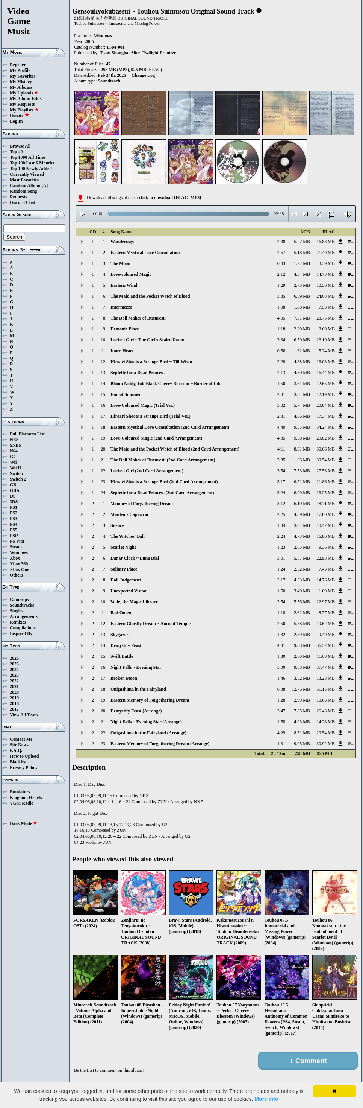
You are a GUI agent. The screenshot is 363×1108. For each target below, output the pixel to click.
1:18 (281, 329)
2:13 (281, 372)
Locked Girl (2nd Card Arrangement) (146, 470)
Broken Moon (123, 678)
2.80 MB (302, 656)
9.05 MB (302, 743)
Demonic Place (124, 329)
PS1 (13, 507)
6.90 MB (302, 492)
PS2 (13, 513)
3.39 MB (327, 263)
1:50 (281, 383)
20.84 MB (325, 405)
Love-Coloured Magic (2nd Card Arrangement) (156, 438)
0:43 (281, 263)
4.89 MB (302, 514)
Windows (19, 552)
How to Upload (24, 756)
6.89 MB (302, 296)
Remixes (18, 622)
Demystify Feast (125, 645)
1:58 (281, 721)
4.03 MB (302, 721)
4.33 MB (302, 580)
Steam (16, 546)
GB (13, 484)
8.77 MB (327, 612)
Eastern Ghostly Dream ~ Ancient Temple (150, 623)
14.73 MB (325, 274)
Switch (16, 473)
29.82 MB (325, 438)
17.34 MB (325, 416)
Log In (16, 121)
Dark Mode (23, 823)
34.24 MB (325, 427)
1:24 (281, 569)
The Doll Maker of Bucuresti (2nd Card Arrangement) (162, 460)
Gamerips (19, 599)
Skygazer (119, 634)
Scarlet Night (123, 547)
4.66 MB (302, 416)
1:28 (281, 700)
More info (266, 1099)
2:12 (281, 274)
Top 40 (16, 151)
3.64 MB (302, 394)
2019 (14, 697)
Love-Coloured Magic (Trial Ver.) (142, 405)
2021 (14, 686)
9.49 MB (327, 634)
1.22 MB (302, 263)
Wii (13, 462)
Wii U (15, 467)
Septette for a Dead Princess (137, 372)
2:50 (281, 623)
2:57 (281, 252)
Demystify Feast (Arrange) (136, 711)
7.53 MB (327, 307)
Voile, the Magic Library (134, 601)
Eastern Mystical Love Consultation (145, 252)
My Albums (21, 87)
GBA (15, 490)
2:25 (281, 514)
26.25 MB (325, 492)
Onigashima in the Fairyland (138, 689)
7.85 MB (302, 711)
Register (18, 64)
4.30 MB (302, 372)
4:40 (281, 427)
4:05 (281, 318)
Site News (19, 744)
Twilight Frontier (159, 52)
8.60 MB (327, 329)
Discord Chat (22, 202)
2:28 (281, 361)
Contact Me (21, 739)
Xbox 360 (19, 563)
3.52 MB (302, 678)
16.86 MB (325, 536)
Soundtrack (109, 81)
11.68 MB (326, 656)
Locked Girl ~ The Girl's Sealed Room (147, 339)
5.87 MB (302, 558)
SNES (15, 445)
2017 (14, 709)
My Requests (22, 104)
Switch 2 (18, 479)
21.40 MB (325, 252)
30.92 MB (325, 743)
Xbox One (19, 569)
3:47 (281, 711)
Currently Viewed (27, 174)
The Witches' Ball (127, 536)
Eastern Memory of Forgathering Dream (149, 700)
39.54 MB (325, 460)
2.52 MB (302, 569)
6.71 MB (302, 481)
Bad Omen (120, 612)
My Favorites (22, 76)
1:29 (281, 285)
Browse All (20, 146)
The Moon (120, 263)
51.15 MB (325, 689)
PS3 (13, 518)
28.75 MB (325, 318)
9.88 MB (302, 667)
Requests (18, 196)
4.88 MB (302, 361)
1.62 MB (302, 350)
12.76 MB (301, 689)
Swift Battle (121, 656)
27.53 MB (325, 470)
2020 (14, 692)
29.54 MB (325, 732)
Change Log (143, 75)
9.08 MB (302, 645)
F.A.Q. (16, 750)
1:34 (281, 525)
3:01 (281, 558)
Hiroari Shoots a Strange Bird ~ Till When (151, 361)
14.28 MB (325, 721)
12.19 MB (325, 394)
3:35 (281, 296)
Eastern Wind (123, 285)
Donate (19, 115)
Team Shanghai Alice (120, 52)
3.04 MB (302, 525)
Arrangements (24, 616)
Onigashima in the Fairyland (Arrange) (148, 732)
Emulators (20, 791)
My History (21, 81)
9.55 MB (302, 427)
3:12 (281, 503)
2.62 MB (302, 612)
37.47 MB (325, 667)
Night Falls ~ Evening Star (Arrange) (146, 721)
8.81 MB (302, 449)
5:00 (281, 667)
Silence (117, 525)
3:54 (281, 470)
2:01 (281, 394)
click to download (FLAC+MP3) (170, 197)
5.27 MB (302, 241)
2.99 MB (302, 700)
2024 (14, 669)
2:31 (281, 416)
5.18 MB (302, 252)
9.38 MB (302, 438)
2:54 (281, 601)
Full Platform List (27, 434)
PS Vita (17, 541)
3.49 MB (302, 591)
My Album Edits (26, 98)
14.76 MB (325, 580)
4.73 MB (302, 536)
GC (13, 456)
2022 (14, 680)
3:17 (281, 481)
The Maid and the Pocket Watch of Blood (150, 296)
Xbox (15, 558)
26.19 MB (325, 339)
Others (16, 575)
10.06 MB (325, 700)
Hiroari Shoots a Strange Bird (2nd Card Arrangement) (164, 481)
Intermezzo (121, 307)
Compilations (23, 627)
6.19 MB (302, 503)
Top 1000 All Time (27, 157)
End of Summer (125, 394)
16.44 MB (325, 372)
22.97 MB (325, 601)
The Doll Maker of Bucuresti (138, 318)
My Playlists (24, 110)
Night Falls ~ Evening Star (136, 667)
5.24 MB (327, 350)
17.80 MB (325, 514)
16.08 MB (325, 361)
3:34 (281, 339)
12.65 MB (325, 383)
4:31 (281, 743)
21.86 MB (325, 481)
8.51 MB (302, 732)
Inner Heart (121, 350)
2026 (14, 658)
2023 (14, 675)
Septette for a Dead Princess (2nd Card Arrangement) (162, 492)
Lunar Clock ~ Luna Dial (134, 558)
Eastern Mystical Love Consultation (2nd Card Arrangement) (169, 427)
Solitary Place (123, 569)
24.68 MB (325, 296)
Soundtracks (22, 605)
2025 (14, 664)
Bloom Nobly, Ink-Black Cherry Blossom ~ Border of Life (165, 383)
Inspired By (21, 633)
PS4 (13, 524)
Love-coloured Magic (130, 274)
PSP (14, 535)
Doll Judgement (125, 580)
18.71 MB (325, 503)
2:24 (281, 536)
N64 (14, 451)
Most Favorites (24, 180)
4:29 (281, 732)
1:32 (281, 634)
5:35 (281, 460)
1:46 (281, 678)
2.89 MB (302, 634)
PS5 (13, 530)
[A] (45, 185)
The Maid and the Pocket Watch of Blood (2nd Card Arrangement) (174, 449)
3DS (14, 501)
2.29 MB (302, 329)
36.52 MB (325, 645)
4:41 (281, 645)
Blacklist (18, 761)
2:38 (281, 241)
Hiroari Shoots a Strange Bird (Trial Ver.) (150, 416)
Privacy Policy (24, 767)
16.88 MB (325, 241)
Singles (16, 610)
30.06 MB (325, 449)
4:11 (281, 449)
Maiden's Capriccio (129, 514)
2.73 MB (302, 285)
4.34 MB (302, 274)
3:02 (281, 405)
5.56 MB (302, 601)
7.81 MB (302, 318)
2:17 (281, 580)
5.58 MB (302, 623)
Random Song (23, 191)
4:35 (281, 438)
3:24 (281, 492)
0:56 (281, 350)
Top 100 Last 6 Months (32, 163)
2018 (14, 703)
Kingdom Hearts (26, 797)
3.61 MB (302, 383)
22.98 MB (325, 558)
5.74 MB (302, 405)
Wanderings (122, 241)
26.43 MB (325, 711)
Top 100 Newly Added (31, 168)
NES (14, 439)
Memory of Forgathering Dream (141, 503)
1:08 (281, 307)
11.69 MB (326, 591)
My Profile (20, 70)
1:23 (281, 547)
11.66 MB (301, 460)
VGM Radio (21, 803)
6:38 (281, 689)
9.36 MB (327, 547)
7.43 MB (327, 569)
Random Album (25, 185)
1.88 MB (302, 307)
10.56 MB (325, 285)
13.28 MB (325, 678)
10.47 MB (325, 525)
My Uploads (24, 93)
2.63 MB (302, 547)
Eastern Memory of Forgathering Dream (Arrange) (159, 743)
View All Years (24, 714)
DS (12, 496)
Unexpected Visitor (128, 591)
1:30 (281, 656)
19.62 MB (325, 623)
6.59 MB (302, 339)
